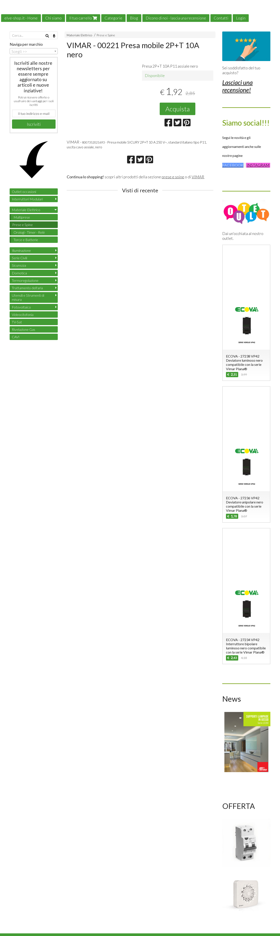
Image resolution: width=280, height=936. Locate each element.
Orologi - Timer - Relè (29, 232)
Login (240, 18)
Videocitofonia (22, 314)
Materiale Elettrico (79, 35)
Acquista (177, 109)
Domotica (19, 273)
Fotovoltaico (21, 307)
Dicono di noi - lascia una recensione (176, 18)
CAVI (15, 337)
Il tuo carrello (83, 18)
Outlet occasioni (24, 191)
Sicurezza (19, 265)
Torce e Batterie (26, 240)
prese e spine (173, 176)
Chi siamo (53, 18)
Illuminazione (21, 250)
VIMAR (198, 176)
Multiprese (22, 217)
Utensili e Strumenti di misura (28, 297)
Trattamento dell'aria (27, 288)
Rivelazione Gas (23, 329)
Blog (134, 18)
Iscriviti (34, 124)
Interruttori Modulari (27, 199)
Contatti (221, 18)
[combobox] (34, 51)
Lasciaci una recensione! (237, 86)
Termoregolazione (25, 280)
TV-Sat (17, 322)
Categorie (113, 18)
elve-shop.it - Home (21, 18)
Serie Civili (19, 258)
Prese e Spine (105, 35)
